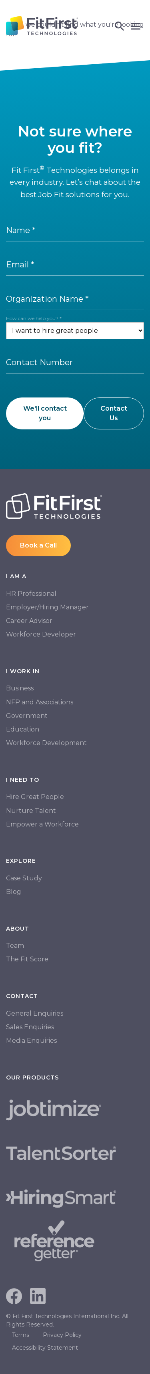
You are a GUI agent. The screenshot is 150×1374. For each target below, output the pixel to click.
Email (20, 264)
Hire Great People (35, 797)
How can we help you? (34, 318)
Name (21, 230)
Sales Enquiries (30, 1027)
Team (15, 945)
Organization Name (47, 299)
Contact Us (113, 413)
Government (27, 716)
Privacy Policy (62, 1334)
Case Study (24, 878)
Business (20, 688)
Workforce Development (46, 743)
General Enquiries (34, 1013)
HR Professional (31, 593)
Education (22, 729)
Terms (20, 1334)
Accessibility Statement (45, 1347)
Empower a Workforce (42, 824)
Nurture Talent (31, 811)
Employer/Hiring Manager (47, 607)
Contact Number (39, 362)
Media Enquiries (31, 1040)
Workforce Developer (41, 634)
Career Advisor (29, 621)
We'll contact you (45, 413)
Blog (13, 892)
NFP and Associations (39, 702)
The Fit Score (27, 959)
